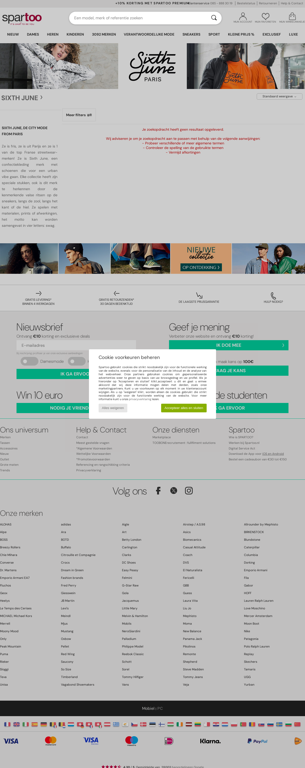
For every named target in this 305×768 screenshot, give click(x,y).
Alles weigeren (113, 408)
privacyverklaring (140, 399)
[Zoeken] (214, 18)
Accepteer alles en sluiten (183, 408)
